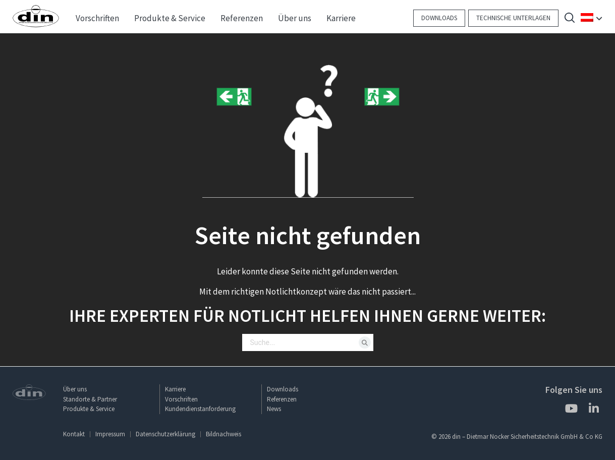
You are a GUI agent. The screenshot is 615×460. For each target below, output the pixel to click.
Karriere (175, 389)
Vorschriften (181, 399)
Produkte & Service (89, 409)
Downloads (439, 18)
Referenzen (282, 399)
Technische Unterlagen (513, 18)
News (274, 409)
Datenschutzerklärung (165, 434)
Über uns (75, 389)
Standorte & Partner (90, 399)
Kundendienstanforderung (200, 409)
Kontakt (74, 434)
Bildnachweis (223, 434)
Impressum (110, 434)
